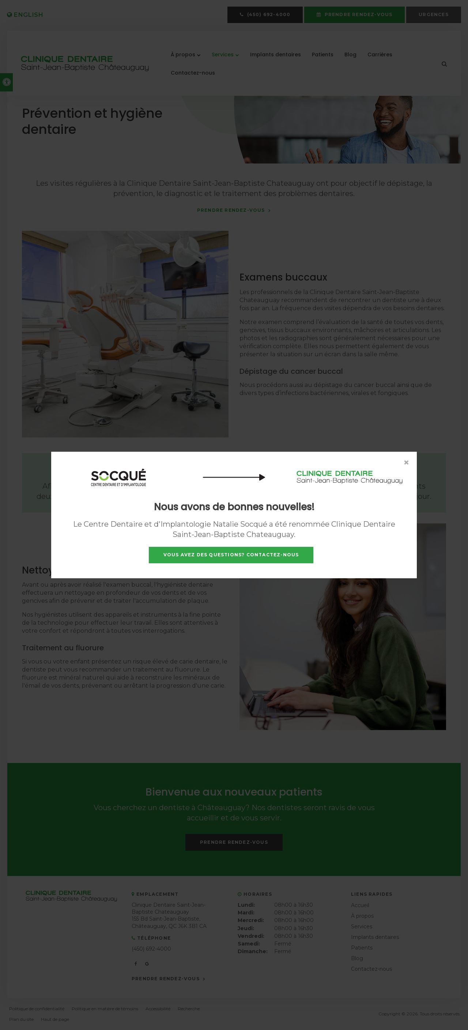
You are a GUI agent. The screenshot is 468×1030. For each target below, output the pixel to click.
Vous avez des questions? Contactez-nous (231, 554)
